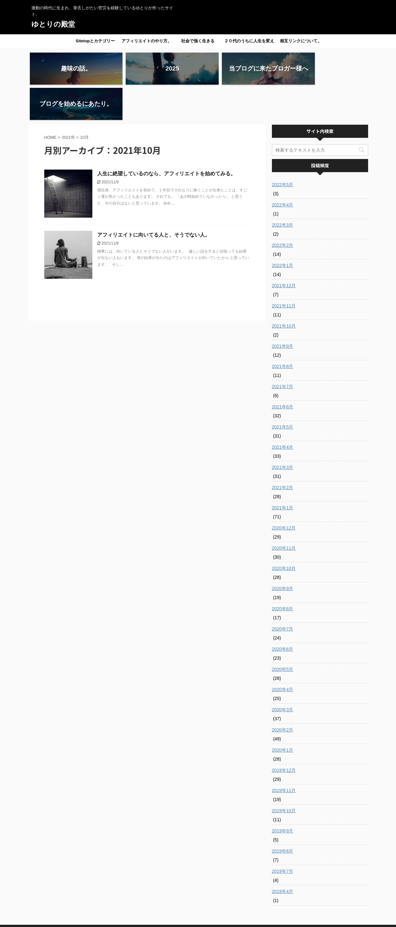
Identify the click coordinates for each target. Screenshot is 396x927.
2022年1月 (282, 230)
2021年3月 (282, 432)
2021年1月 (282, 472)
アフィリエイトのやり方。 (147, 40)
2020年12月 (284, 492)
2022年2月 (282, 210)
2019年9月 (282, 795)
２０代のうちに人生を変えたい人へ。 (249, 42)
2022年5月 (282, 149)
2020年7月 (282, 593)
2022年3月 (282, 189)
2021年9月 (282, 310)
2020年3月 (282, 674)
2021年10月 (284, 290)
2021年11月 (284, 270)
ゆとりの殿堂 (53, 24)
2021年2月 (282, 452)
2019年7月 (282, 836)
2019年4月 (282, 856)
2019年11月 (284, 755)
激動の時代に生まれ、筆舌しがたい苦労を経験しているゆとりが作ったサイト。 (198, 911)
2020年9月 (282, 553)
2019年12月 (284, 735)
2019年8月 (282, 815)
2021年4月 (282, 411)
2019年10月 (284, 775)
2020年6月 (282, 613)
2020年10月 (284, 533)
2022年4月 (282, 169)
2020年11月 (284, 512)
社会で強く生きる (198, 40)
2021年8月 (282, 331)
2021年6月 (282, 371)
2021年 (68, 102)
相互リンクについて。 (301, 40)
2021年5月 (282, 391)
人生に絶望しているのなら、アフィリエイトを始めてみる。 (166, 138)
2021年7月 (282, 351)
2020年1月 (282, 714)
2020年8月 (282, 573)
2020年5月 (282, 634)
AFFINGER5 (254, 918)
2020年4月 (282, 654)
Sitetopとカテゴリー (95, 40)
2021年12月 (284, 250)
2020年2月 (282, 694)
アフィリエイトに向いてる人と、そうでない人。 (153, 199)
